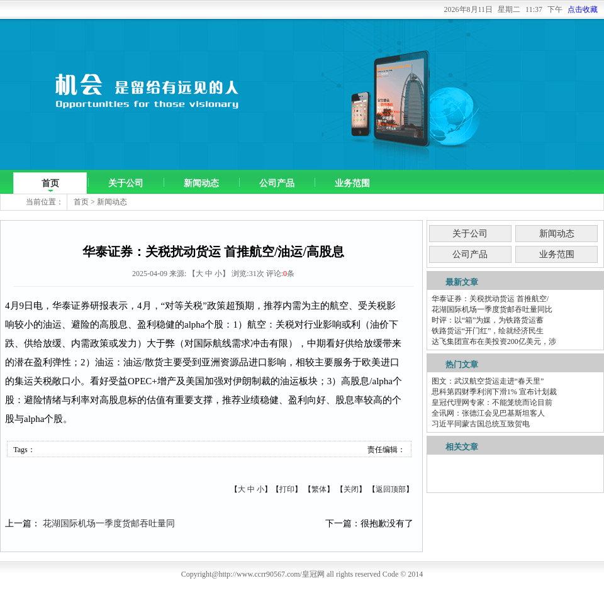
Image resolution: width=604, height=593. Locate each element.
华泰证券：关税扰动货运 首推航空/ (490, 298)
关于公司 (125, 183)
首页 (50, 183)
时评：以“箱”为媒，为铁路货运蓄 (488, 320)
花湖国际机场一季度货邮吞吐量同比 (492, 309)
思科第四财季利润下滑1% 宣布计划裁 (494, 391)
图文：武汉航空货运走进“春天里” (488, 381)
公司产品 (276, 183)
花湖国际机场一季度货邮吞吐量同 (109, 523)
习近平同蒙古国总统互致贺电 (481, 423)
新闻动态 (201, 183)
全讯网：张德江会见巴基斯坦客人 (488, 413)
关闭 (351, 489)
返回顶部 (391, 489)
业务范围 (352, 183)
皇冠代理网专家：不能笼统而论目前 (492, 402)
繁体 (319, 489)
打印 (286, 489)
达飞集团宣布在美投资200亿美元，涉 (494, 341)
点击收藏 (583, 9)
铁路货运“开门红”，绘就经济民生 (488, 330)
